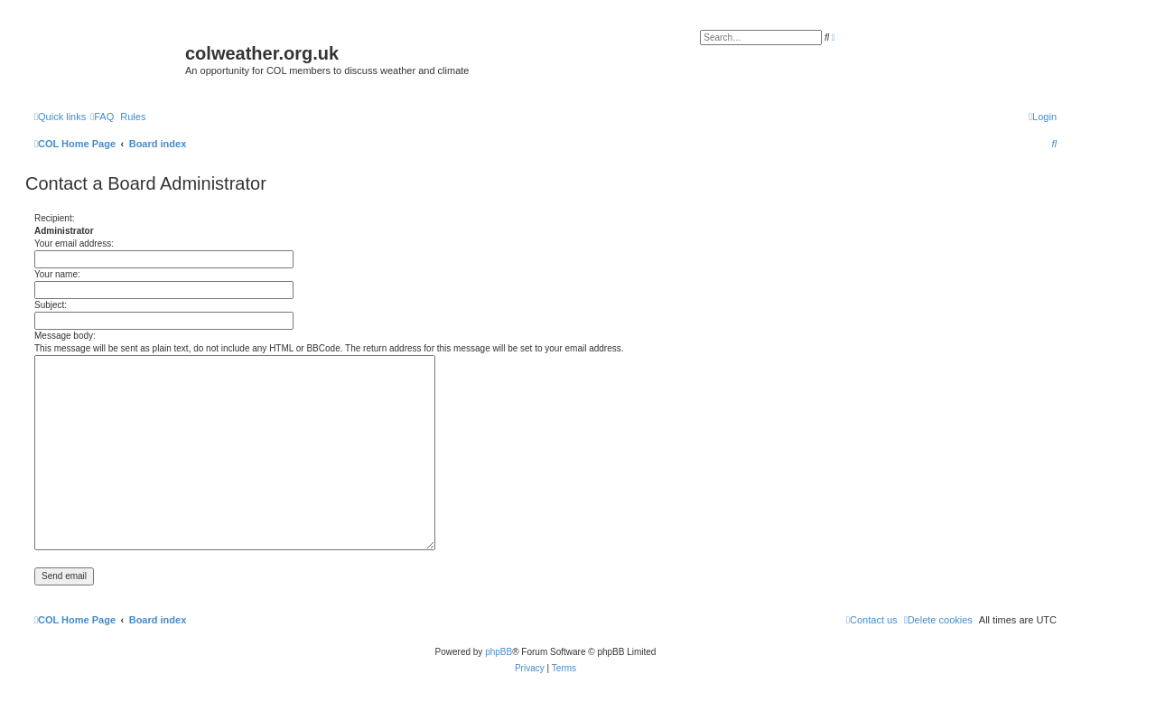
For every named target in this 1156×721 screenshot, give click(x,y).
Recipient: (54, 218)
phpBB (498, 652)
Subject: (50, 305)
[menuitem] (102, 116)
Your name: (57, 274)
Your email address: (74, 243)
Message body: (65, 336)
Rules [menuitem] (132, 116)
